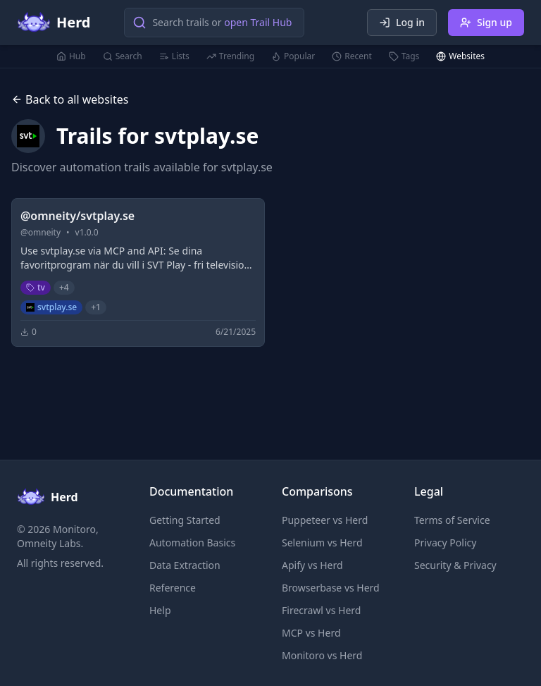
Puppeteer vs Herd (325, 520)
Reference (172, 587)
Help (160, 610)
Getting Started (184, 520)
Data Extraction (184, 565)
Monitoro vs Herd (322, 655)
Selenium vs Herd (322, 542)
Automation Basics (192, 542)
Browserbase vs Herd (331, 587)
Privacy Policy (445, 542)
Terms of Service (452, 520)
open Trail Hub (258, 22)
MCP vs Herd (311, 632)
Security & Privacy (455, 565)
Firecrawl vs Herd (321, 610)
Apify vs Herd (312, 565)
